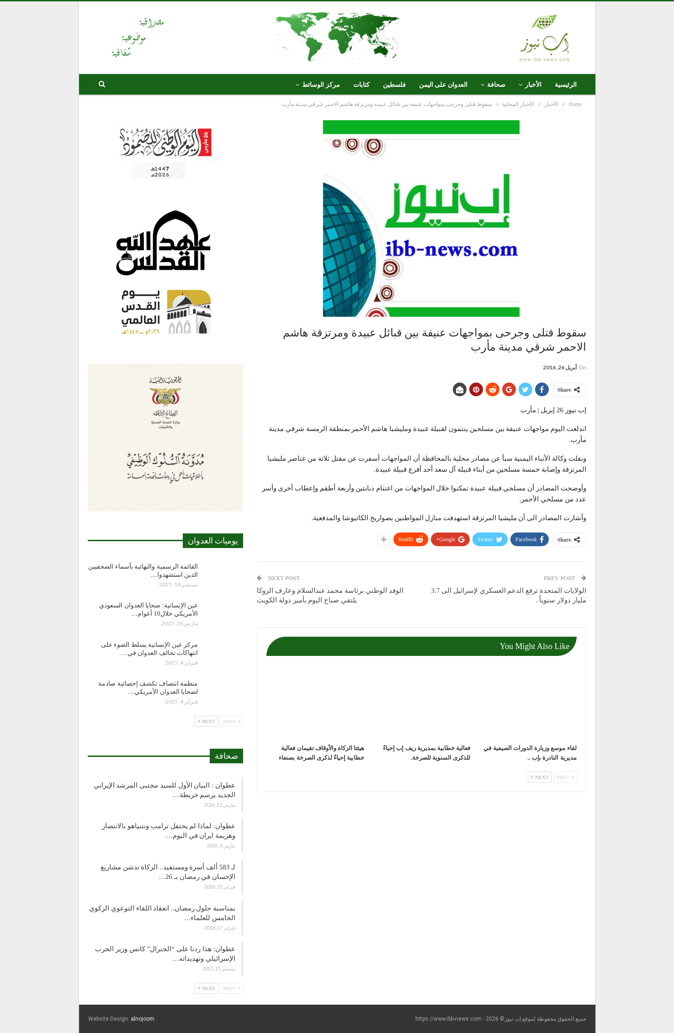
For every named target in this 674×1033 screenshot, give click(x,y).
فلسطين (394, 84)
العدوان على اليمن (443, 84)
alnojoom (142, 1019)
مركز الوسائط (321, 84)
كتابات (361, 84)
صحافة (496, 84)
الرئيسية (566, 84)
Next (539, 777)
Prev (565, 777)
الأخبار (533, 84)
